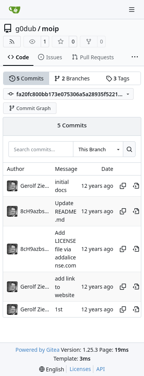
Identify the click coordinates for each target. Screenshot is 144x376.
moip (50, 28)
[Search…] (129, 149)
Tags (117, 78)
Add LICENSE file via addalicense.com (65, 249)
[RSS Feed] (12, 41)
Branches (71, 78)
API (100, 369)
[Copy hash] (123, 186)
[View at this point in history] (136, 186)
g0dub (25, 28)
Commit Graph (30, 108)
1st (59, 309)
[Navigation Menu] (132, 9)
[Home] (14, 10)
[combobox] (98, 149)
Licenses (80, 369)
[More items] (135, 57)
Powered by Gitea (37, 349)
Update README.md (65, 212)
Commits (26, 78)
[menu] (51, 369)
